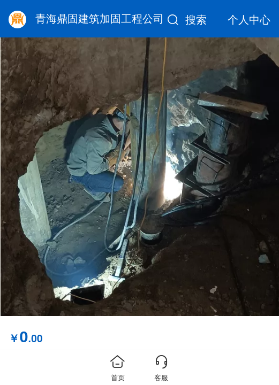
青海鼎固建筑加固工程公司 (99, 19)
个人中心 (249, 20)
